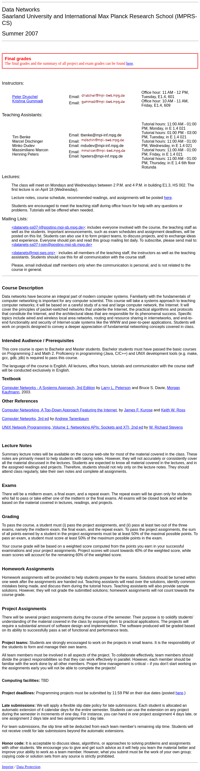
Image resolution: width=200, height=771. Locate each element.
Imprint (7, 767)
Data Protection (28, 767)
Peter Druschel (25, 97)
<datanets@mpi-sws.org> (33, 253)
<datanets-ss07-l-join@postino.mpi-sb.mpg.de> (52, 245)
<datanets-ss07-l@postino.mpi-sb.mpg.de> (48, 227)
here (129, 63)
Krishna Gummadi (27, 101)
